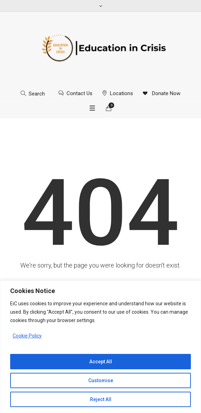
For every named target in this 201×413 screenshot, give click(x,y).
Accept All (100, 361)
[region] (100, 346)
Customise (100, 380)
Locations (121, 93)
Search (37, 94)
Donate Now (165, 93)
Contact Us (79, 93)
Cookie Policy (27, 336)
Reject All (100, 399)
